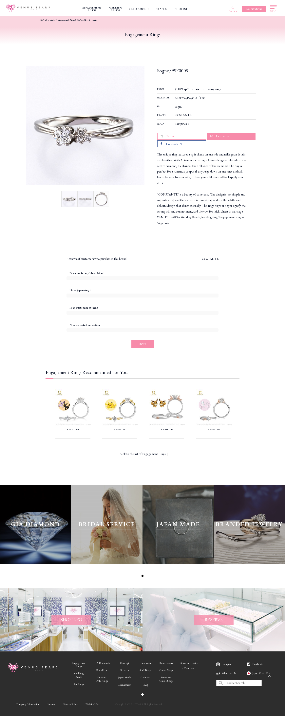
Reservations (166, 663)
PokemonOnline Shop (166, 679)
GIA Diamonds (101, 663)
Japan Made (124, 677)
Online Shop (166, 670)
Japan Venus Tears (261, 673)
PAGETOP (276, 676)
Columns (145, 677)
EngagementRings (79, 664)
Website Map (92, 704)
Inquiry (51, 704)
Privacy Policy (70, 704)
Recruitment (124, 684)
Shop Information (189, 663)
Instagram (227, 664)
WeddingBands (79, 675)
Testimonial (145, 663)
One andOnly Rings (102, 679)
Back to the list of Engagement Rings (143, 454)
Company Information (28, 704)
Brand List (101, 670)
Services (124, 670)
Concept (124, 663)
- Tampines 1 (189, 668)
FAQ (145, 684)
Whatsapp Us (229, 673)
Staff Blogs (145, 670)
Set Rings (79, 684)
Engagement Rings (66, 19)
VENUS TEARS (48, 19)
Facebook (257, 664)
